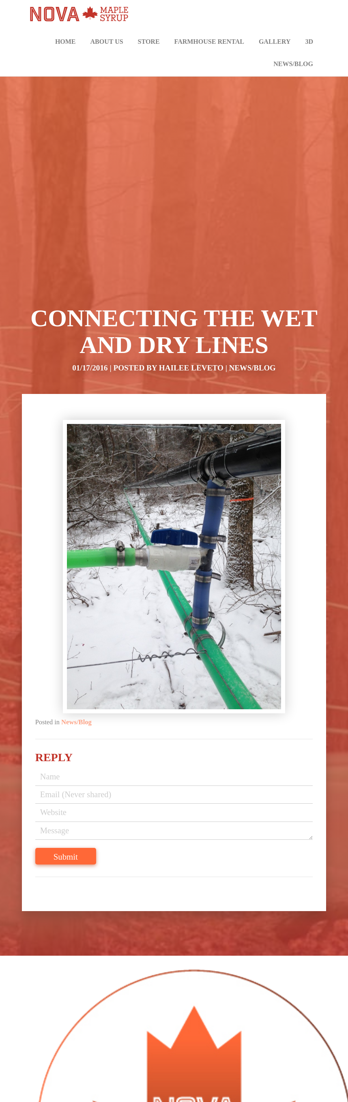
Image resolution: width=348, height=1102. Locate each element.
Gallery (275, 41)
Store (149, 41)
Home (65, 41)
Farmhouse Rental (209, 41)
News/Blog (293, 63)
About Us (106, 41)
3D (309, 41)
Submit (66, 857)
